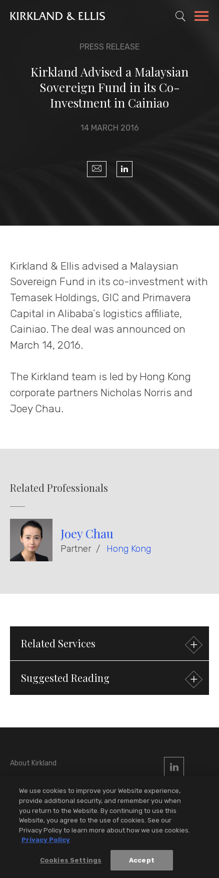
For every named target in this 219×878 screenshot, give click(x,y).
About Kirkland (33, 763)
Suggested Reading (110, 679)
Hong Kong (128, 548)
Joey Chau (87, 533)
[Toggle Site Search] (180, 16)
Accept (141, 861)
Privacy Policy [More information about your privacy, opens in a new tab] (46, 841)
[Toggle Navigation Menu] (201, 17)
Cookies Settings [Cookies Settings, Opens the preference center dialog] (71, 861)
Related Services (110, 644)
